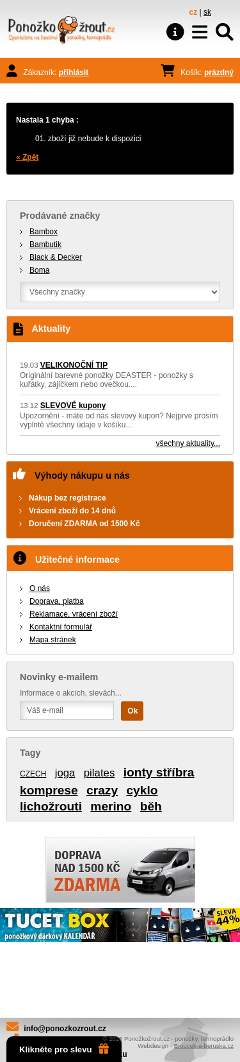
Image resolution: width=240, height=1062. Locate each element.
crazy (102, 790)
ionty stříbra (159, 772)
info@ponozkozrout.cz (65, 1028)
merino (110, 806)
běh (151, 806)
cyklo (141, 790)
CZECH (33, 773)
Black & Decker (55, 257)
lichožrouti (51, 806)
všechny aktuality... (188, 443)
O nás (39, 588)
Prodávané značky (60, 215)
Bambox (43, 231)
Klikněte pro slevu (64, 1049)
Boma (39, 270)
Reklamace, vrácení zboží (73, 614)
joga (65, 773)
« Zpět (27, 157)
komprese (49, 790)
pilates (99, 773)
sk (207, 12)
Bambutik (45, 244)
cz (193, 12)
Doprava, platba (56, 601)
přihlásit (74, 72)
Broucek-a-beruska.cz (204, 1045)
